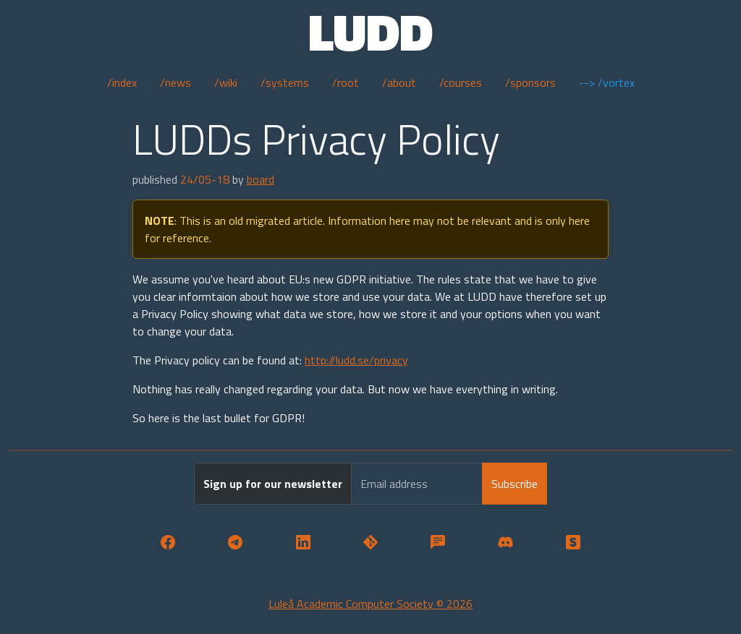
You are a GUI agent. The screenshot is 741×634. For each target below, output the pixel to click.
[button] (167, 542)
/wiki (225, 82)
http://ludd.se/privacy (356, 360)
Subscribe (514, 483)
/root (345, 82)
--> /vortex (607, 82)
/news (175, 82)
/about (399, 82)
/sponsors (530, 82)
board (260, 179)
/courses (460, 82)
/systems (285, 82)
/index (122, 82)
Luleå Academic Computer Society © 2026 (370, 603)
